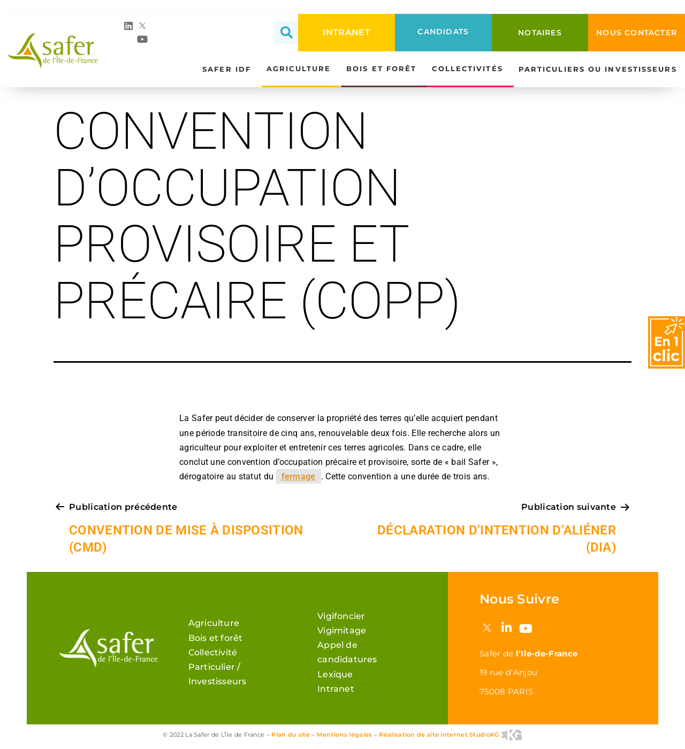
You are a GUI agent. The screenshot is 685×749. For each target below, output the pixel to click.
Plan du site (290, 734)
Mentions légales (344, 734)
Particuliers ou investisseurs (600, 69)
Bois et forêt (384, 69)
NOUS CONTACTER (636, 32)
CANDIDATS (443, 31)
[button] (286, 32)
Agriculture (301, 69)
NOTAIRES (540, 32)
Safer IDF (229, 69)
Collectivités (470, 69)
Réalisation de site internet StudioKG (450, 734)
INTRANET (346, 32)
